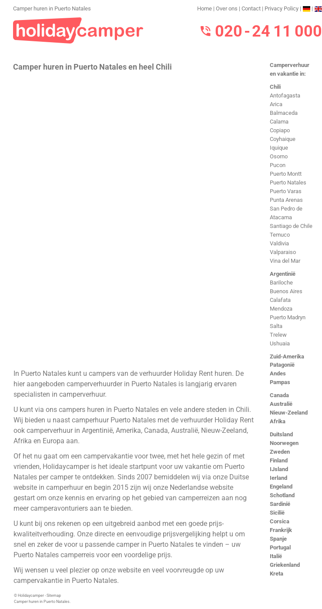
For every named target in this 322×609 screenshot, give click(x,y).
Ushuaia (280, 343)
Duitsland (281, 434)
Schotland (282, 495)
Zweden (280, 451)
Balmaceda (284, 113)
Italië (276, 556)
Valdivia (279, 243)
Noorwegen (284, 443)
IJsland (279, 469)
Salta (276, 326)
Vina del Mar (285, 261)
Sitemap (54, 595)
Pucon (277, 165)
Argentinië (282, 274)
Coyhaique (282, 139)
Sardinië (280, 504)
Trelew (278, 334)
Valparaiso (283, 252)
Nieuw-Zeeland (289, 412)
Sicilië (277, 512)
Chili (275, 87)
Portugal (280, 547)
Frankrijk (281, 530)
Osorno (279, 156)
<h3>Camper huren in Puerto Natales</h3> (134, 219)
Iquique (279, 147)
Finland (279, 460)
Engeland (281, 486)
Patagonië (282, 364)
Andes (278, 373)
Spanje (278, 538)
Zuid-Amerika (287, 356)
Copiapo (280, 130)
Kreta (276, 573)
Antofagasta (285, 95)
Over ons (227, 8)
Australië (281, 404)
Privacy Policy (282, 8)
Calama (279, 121)
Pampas (280, 382)
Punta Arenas (286, 200)
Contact (251, 8)
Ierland (278, 478)
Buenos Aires (286, 291)
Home (204, 8)
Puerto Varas (286, 191)
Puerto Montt (286, 174)
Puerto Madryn (287, 317)
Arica (276, 104)
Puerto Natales (288, 182)
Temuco (280, 234)
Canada (279, 395)
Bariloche (281, 282)
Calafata (280, 300)
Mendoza (281, 308)
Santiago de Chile (291, 226)
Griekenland (285, 565)
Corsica (279, 521)
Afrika (277, 421)
